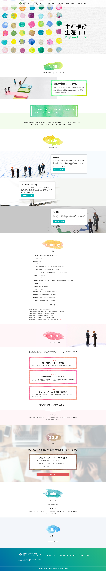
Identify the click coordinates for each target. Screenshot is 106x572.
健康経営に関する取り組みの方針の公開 (46, 313)
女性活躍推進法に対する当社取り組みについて (48, 315)
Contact (79, 3)
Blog (84, 3)
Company (60, 3)
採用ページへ (58, 474)
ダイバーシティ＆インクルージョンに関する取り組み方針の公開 (52, 311)
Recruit (73, 3)
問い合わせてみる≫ (58, 169)
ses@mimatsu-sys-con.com (46, 418)
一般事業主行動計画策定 (43, 309)
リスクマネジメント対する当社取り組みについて (48, 317)
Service (54, 3)
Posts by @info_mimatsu (53, 542)
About (48, 3)
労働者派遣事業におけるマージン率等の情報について (49, 319)
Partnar (67, 3)
